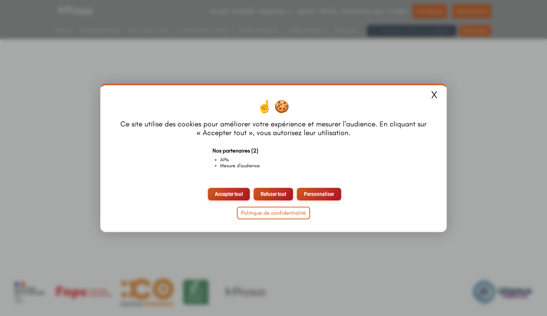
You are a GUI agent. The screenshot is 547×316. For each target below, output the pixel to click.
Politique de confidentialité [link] (273, 213)
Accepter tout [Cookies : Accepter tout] (229, 194)
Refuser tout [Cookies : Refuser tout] (273, 194)
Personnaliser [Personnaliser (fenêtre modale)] (319, 194)
